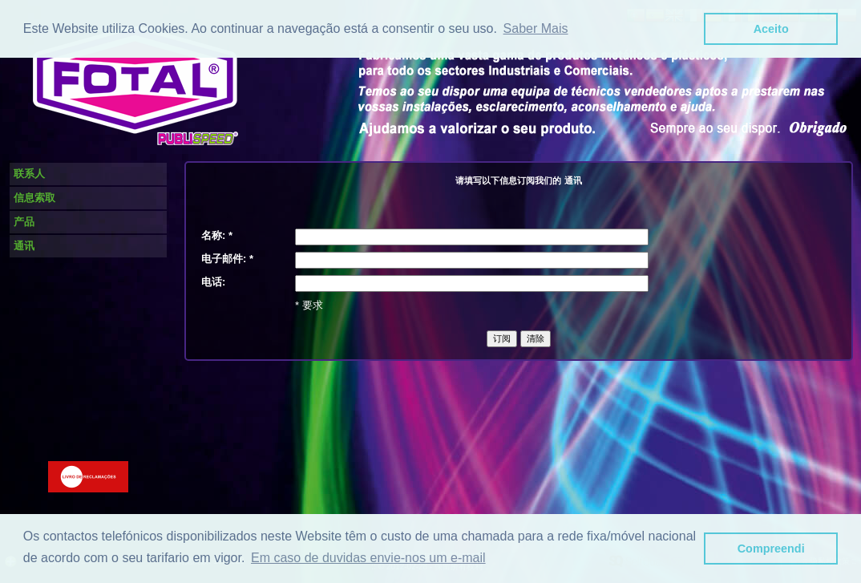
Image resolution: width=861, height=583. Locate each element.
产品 (24, 222)
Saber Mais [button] (535, 28)
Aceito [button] (771, 28)
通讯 (24, 246)
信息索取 (34, 198)
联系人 (29, 174)
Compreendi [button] (771, 548)
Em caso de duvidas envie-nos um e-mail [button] (368, 558)
